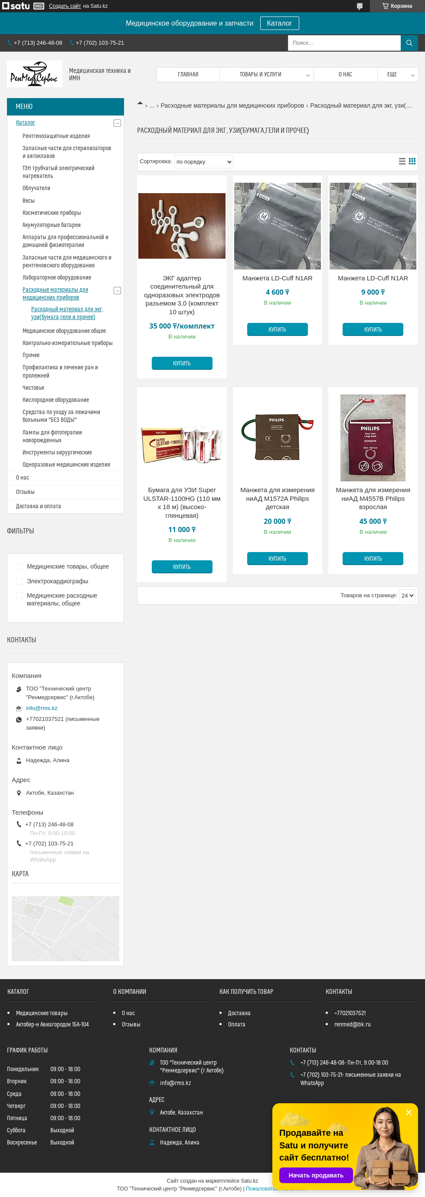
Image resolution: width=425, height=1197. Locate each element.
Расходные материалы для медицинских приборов (232, 105)
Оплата (236, 1024)
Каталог (279, 23)
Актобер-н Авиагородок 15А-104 (52, 1024)
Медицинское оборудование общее (64, 331)
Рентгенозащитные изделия (56, 136)
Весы (29, 200)
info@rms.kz (41, 708)
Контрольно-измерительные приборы (68, 343)
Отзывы (25, 492)
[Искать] (409, 43)
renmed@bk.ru (352, 1024)
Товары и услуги (260, 74)
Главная (188, 74)
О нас (345, 74)
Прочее (31, 355)
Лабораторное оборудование (57, 277)
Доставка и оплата (38, 506)
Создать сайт (65, 6)
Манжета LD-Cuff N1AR (277, 278)
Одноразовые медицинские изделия (66, 464)
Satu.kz (249, 1181)
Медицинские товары (42, 1013)
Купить (182, 363)
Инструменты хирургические (57, 452)
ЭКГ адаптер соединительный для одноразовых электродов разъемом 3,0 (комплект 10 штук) (182, 295)
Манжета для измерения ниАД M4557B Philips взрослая (373, 498)
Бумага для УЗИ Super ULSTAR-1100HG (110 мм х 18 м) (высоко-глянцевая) (182, 502)
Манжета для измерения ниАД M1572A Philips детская (277, 498)
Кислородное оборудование (56, 400)
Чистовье (33, 388)
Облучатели (36, 188)
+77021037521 (350, 1013)
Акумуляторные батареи (52, 225)
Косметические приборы (52, 213)
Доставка (239, 1013)
